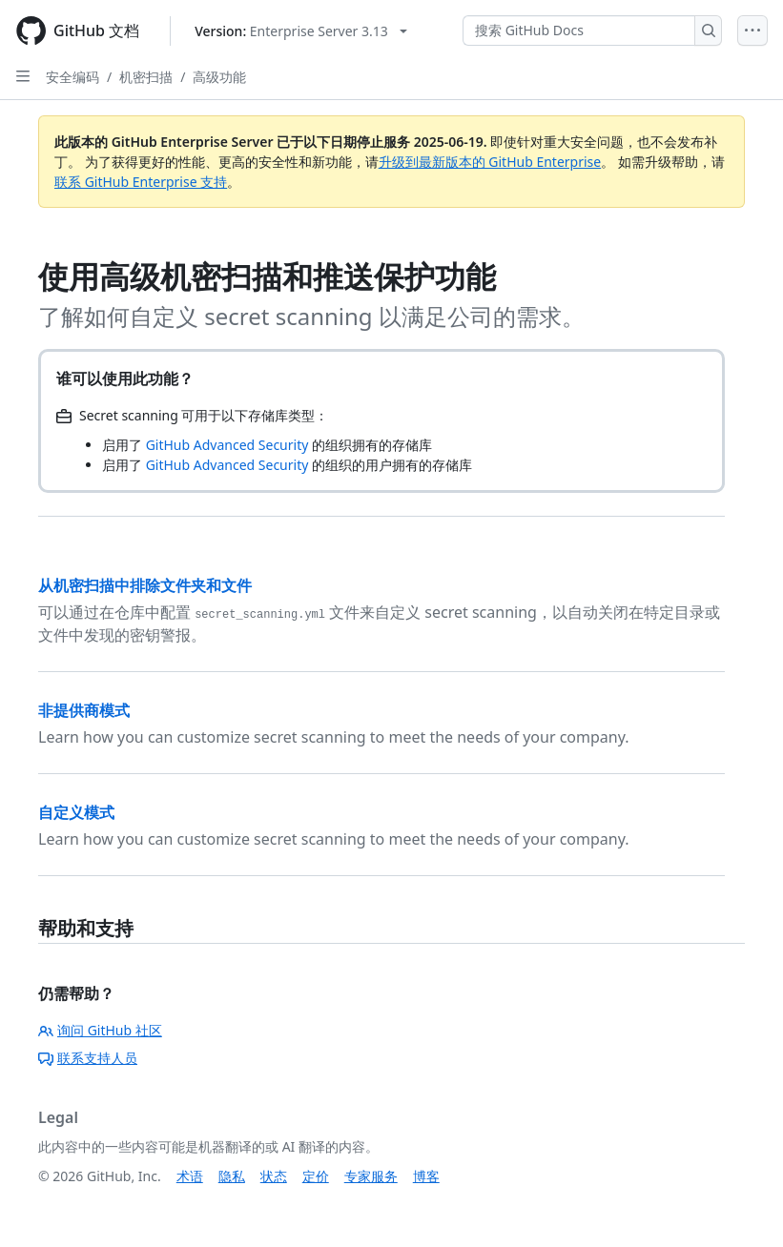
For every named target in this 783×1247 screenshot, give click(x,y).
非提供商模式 (84, 710)
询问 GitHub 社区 (100, 1030)
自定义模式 (76, 812)
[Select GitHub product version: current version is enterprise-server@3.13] (301, 31)
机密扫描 (146, 77)
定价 (315, 1176)
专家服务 (371, 1176)
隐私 (231, 1176)
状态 (273, 1176)
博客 (426, 1176)
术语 (189, 1176)
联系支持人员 (87, 1058)
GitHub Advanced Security (227, 445)
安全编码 (72, 77)
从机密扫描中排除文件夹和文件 (145, 585)
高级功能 (219, 77)
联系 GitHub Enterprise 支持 (140, 182)
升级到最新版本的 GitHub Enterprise (490, 162)
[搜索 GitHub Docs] (579, 30)
